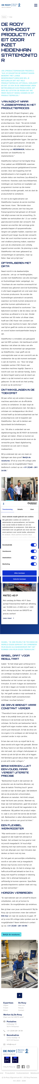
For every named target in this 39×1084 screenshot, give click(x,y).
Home (4, 17)
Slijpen (5, 1005)
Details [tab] (20, 509)
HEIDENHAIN (18, 149)
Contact (21, 1010)
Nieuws (21, 1008)
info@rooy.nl (11, 1044)
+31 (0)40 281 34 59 (15, 1031)
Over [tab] (32, 509)
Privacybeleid (10, 1073)
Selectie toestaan (19, 579)
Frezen (5, 1008)
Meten (5, 1010)
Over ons (21, 1005)
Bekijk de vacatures (11, 934)
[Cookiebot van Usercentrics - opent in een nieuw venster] (28, 503)
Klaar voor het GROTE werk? (13, 1017)
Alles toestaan (19, 573)
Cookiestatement (22, 1073)
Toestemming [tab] (7, 509)
